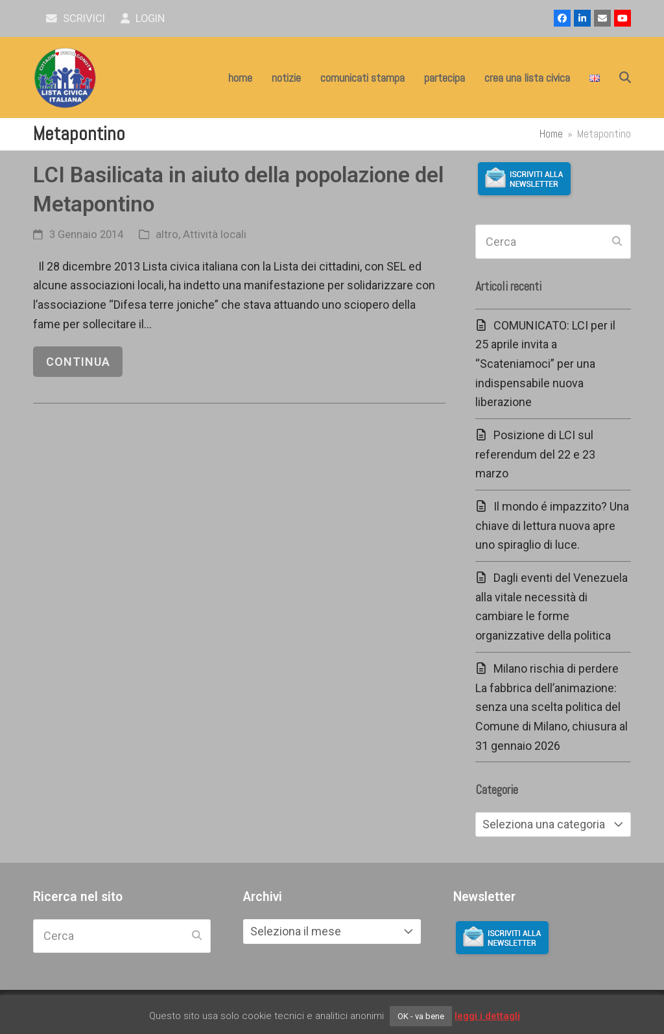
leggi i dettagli (487, 1016)
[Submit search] (617, 241)
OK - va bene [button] (420, 1016)
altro (167, 234)
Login (143, 18)
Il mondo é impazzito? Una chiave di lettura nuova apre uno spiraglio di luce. (552, 525)
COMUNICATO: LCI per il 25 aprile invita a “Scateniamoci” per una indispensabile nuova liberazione (545, 364)
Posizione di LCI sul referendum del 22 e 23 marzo (535, 454)
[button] (625, 78)
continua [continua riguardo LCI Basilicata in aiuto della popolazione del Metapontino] (78, 361)
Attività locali (214, 234)
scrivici (75, 18)
